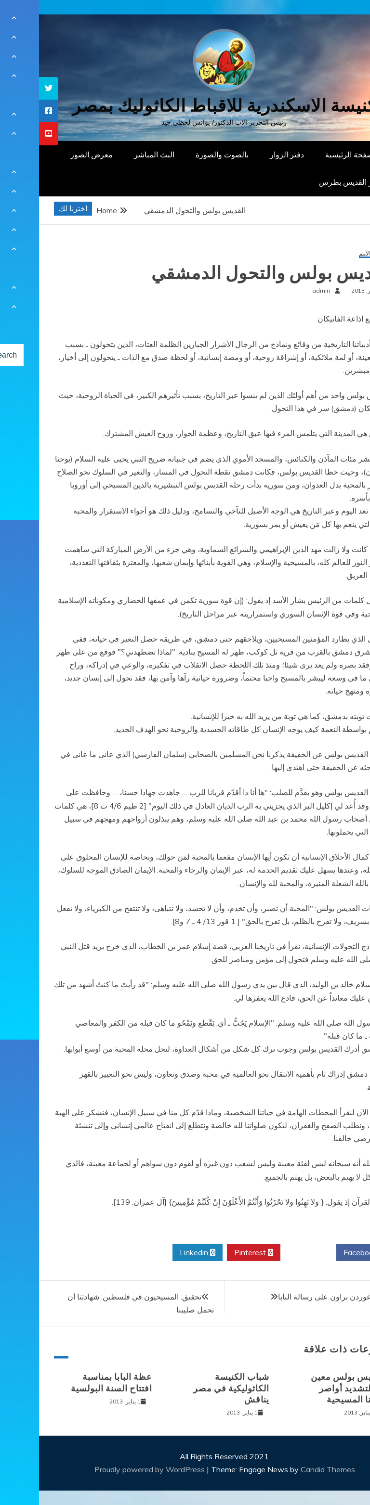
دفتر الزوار (248, 154)
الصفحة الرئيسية (312, 154)
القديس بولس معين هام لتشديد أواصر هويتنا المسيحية (310, 1388)
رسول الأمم (334, 254)
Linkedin (158, 1253)
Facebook (324, 1253)
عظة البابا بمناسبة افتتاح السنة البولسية (72, 1382)
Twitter (269, 1253)
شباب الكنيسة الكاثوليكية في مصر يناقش (192, 1388)
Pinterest (214, 1253)
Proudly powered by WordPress (111, 1469)
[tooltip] (9, 88)
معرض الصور (52, 154)
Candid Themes (289, 1469)
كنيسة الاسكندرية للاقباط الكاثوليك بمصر (185, 105)
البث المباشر (115, 154)
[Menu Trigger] (338, 20)
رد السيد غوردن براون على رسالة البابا (299, 1296)
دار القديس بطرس (309, 182)
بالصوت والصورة (183, 154)
